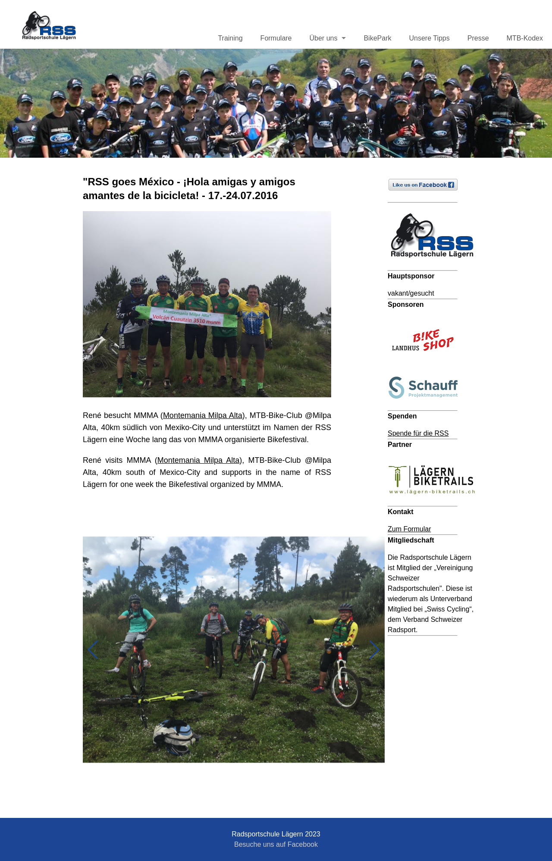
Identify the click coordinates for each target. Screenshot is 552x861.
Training (230, 38)
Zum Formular (409, 529)
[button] (93, 649)
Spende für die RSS (418, 433)
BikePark (377, 38)
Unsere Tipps (429, 38)
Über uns (324, 38)
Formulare (276, 38)
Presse (478, 38)
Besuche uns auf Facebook (276, 844)
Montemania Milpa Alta (202, 415)
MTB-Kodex (525, 38)
